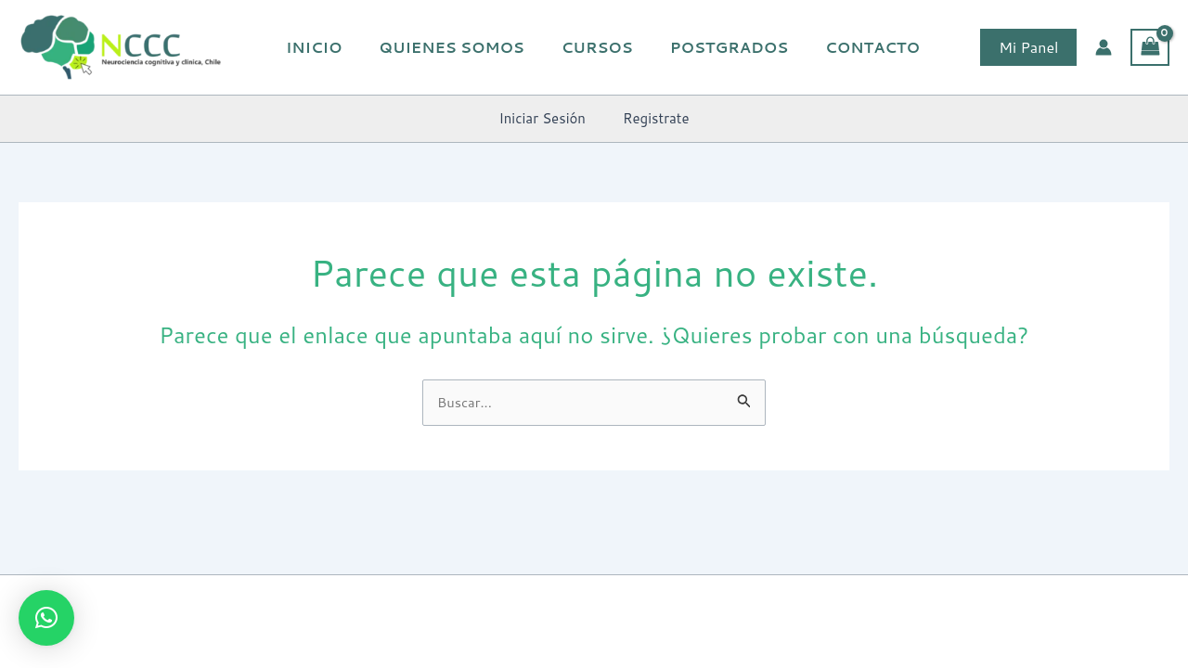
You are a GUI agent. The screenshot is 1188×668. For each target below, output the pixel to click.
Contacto (849, 47)
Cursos (588, 47)
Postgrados (712, 47)
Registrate (651, 118)
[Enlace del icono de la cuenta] (1103, 47)
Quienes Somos (450, 47)
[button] (1028, 47)
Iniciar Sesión (546, 118)
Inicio (319, 47)
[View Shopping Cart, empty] (1149, 47)
